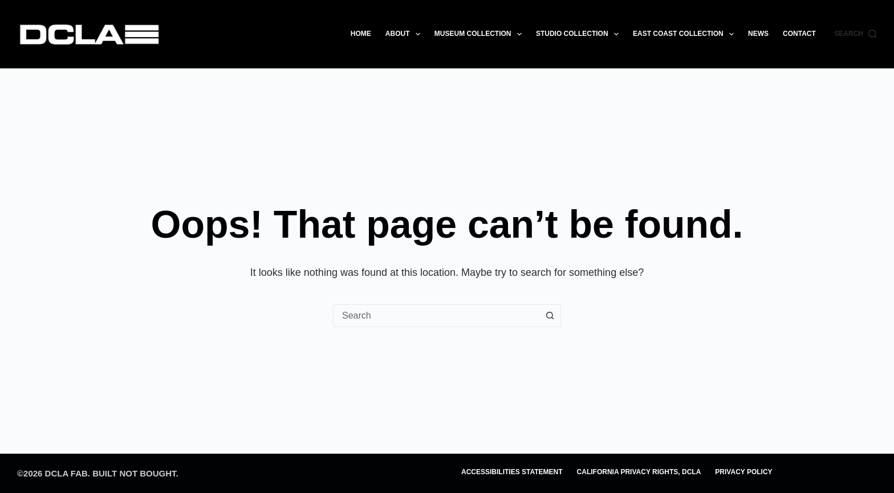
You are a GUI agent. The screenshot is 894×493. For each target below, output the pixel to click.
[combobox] (436, 315)
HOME (361, 34)
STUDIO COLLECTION (579, 34)
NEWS (758, 34)
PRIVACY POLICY (743, 472)
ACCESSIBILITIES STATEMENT (512, 472)
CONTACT (799, 34)
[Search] (855, 34)
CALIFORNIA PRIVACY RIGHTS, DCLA (639, 472)
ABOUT (405, 34)
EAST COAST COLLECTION (685, 34)
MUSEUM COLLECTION (480, 34)
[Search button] (549, 316)
